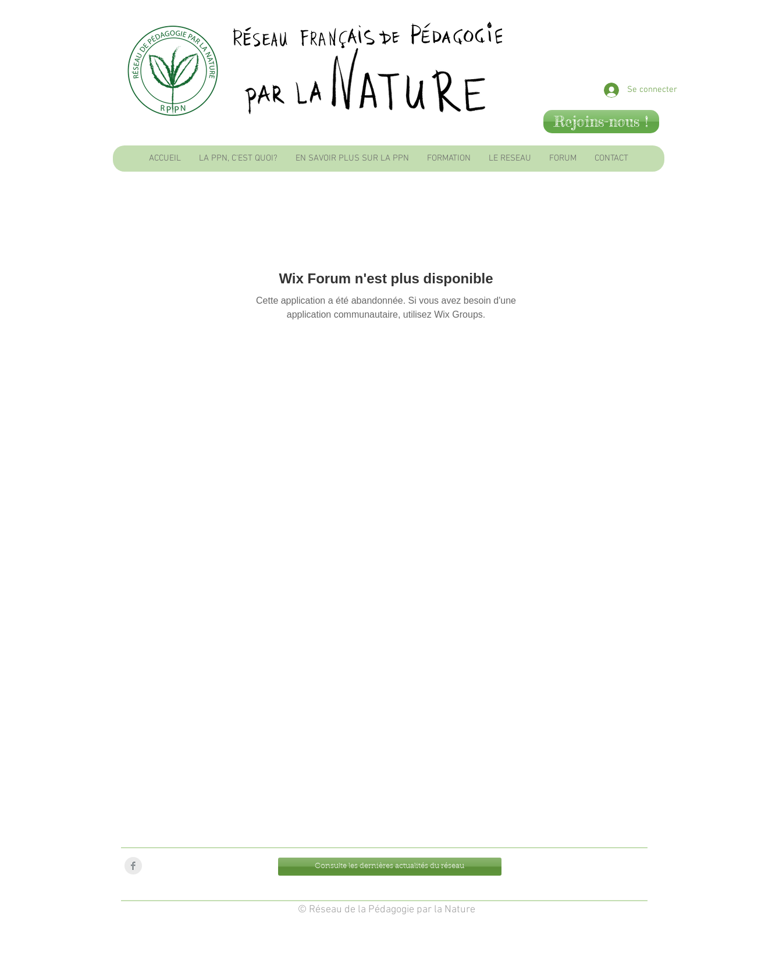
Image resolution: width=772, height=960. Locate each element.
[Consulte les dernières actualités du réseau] (389, 867)
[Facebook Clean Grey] (133, 865)
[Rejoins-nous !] (601, 121)
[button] (238, 158)
